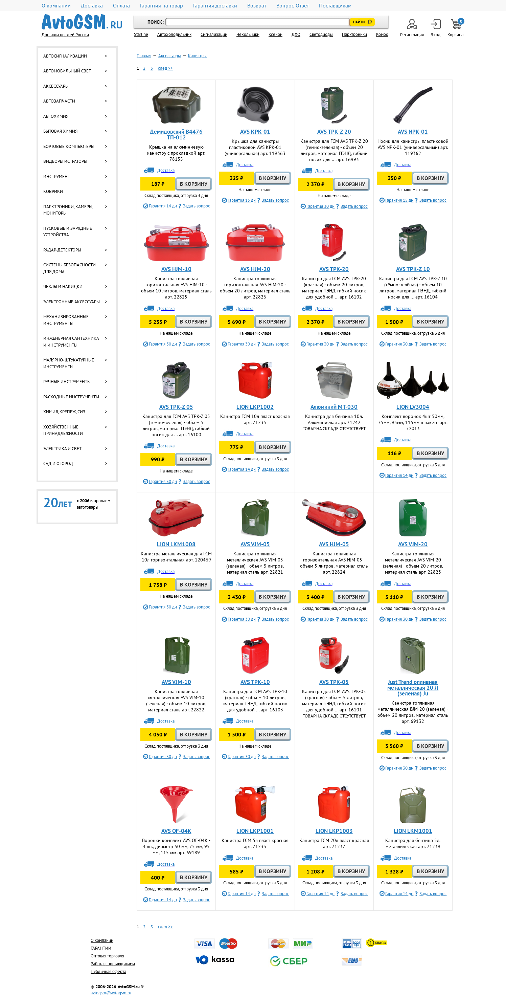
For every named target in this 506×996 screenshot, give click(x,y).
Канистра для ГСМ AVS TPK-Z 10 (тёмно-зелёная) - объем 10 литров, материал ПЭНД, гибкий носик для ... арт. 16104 (413, 287)
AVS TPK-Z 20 (334, 131)
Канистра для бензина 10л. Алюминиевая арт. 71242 (334, 419)
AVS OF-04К (176, 831)
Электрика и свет (62, 448)
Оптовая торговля (107, 956)
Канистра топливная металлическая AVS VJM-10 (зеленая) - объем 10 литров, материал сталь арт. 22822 (176, 700)
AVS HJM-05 (334, 544)
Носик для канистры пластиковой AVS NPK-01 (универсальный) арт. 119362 (412, 147)
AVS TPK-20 (334, 269)
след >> (165, 68)
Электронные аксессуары (71, 302)
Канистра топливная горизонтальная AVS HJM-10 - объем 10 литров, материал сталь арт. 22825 (176, 287)
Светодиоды (321, 34)
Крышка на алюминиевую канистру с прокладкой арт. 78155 (176, 153)
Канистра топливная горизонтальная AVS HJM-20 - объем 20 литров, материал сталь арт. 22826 (255, 287)
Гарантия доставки (215, 5)
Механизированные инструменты (66, 320)
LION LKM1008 (176, 544)
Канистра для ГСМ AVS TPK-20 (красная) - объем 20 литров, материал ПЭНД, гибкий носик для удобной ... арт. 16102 (334, 287)
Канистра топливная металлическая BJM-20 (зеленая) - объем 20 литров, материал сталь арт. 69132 (412, 712)
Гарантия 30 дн (320, 206)
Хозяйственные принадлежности (63, 430)
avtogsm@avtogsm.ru (111, 993)
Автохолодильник (174, 34)
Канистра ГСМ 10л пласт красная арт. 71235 (255, 419)
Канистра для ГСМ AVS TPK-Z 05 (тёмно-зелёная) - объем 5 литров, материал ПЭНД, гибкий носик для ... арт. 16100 (176, 425)
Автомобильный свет (67, 71)
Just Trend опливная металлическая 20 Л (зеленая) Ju (412, 687)
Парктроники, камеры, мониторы (68, 210)
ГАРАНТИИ (101, 948)
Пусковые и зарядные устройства (67, 231)
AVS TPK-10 (255, 682)
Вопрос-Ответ (292, 5)
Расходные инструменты (71, 397)
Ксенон (275, 34)
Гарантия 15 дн (242, 200)
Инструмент (56, 176)
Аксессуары (56, 86)
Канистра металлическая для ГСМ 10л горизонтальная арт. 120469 (176, 557)
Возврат (256, 5)
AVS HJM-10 (176, 269)
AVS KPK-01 (255, 131)
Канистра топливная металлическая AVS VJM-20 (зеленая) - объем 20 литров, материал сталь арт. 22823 (413, 563)
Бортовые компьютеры (68, 146)
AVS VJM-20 (413, 544)
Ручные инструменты (67, 381)
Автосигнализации (65, 56)
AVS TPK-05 (334, 682)
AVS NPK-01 (413, 131)
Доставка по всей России (65, 35)
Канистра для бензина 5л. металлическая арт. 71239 (412, 843)
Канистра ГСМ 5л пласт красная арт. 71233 (255, 843)
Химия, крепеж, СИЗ (64, 412)
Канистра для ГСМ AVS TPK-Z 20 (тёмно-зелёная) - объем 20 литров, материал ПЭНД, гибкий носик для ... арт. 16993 (334, 150)
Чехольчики (247, 34)
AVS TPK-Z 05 (176, 407)
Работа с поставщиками (113, 964)
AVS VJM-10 (176, 682)
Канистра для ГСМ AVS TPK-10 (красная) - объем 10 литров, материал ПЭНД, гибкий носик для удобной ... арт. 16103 (255, 700)
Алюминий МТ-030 (334, 407)
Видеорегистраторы (65, 161)
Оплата (121, 5)
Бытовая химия (60, 131)
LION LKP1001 (255, 831)
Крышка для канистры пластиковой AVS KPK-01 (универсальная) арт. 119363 (255, 147)
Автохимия (55, 116)
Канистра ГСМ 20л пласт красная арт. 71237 (334, 843)
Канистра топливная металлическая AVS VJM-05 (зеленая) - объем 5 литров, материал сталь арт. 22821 (255, 563)
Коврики (53, 191)
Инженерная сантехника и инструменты (71, 341)
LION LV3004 (412, 407)
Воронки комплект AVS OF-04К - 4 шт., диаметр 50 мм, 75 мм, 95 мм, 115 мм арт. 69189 (176, 846)
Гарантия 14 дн (163, 206)
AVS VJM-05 (255, 544)
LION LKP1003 (334, 831)
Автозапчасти (59, 101)
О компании (56, 5)
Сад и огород (58, 463)
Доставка (92, 5)
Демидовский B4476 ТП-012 (176, 134)
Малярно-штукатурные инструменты (68, 363)
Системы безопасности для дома (69, 268)
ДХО (296, 34)
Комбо (382, 34)
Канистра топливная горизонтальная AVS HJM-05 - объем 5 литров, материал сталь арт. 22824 (334, 563)
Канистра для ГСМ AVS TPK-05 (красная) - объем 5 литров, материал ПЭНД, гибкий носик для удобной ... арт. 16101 (334, 700)
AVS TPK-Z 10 (413, 269)
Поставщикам (335, 5)
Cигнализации (214, 34)
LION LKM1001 (413, 831)
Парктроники (354, 34)
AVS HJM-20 (255, 269)
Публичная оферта (108, 971)
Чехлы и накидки (63, 286)
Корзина (455, 28)
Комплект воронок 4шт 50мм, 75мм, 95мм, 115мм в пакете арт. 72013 (412, 422)
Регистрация (412, 28)
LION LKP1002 (255, 407)
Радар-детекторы (62, 250)
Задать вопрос (196, 206)
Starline (141, 34)
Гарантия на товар (161, 5)
